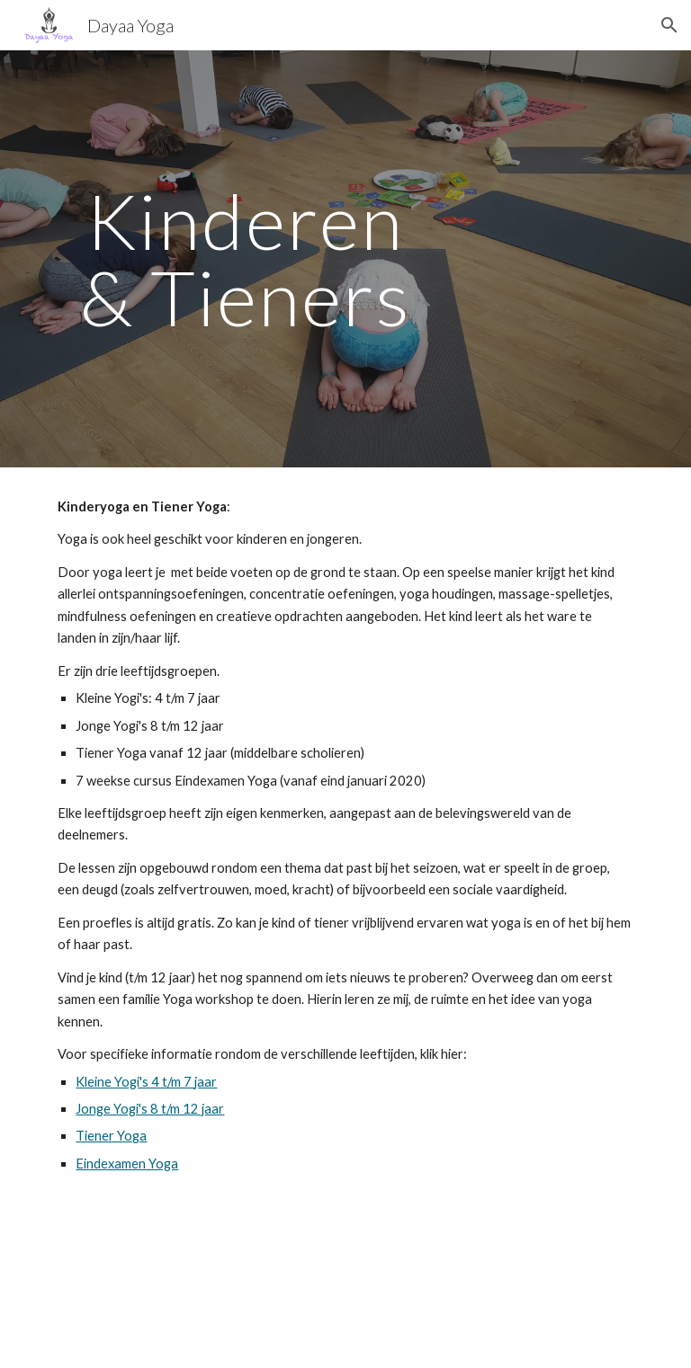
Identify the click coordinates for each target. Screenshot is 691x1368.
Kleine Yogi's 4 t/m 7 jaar (146, 1081)
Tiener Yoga (111, 1135)
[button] (669, 25)
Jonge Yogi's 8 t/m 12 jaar (150, 1108)
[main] (244, 259)
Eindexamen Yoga (127, 1163)
